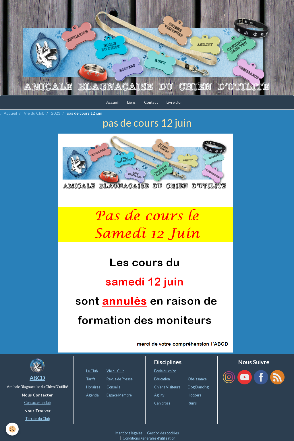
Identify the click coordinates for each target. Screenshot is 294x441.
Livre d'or (174, 102)
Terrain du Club (37, 419)
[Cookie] (12, 429)
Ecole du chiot (165, 371)
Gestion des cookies (163, 433)
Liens (131, 102)
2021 (55, 113)
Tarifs (90, 379)
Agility (159, 395)
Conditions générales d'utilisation (149, 438)
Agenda (92, 395)
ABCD (37, 377)
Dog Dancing (198, 387)
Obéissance (197, 379)
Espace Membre (119, 395)
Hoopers (194, 395)
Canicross (162, 403)
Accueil (112, 102)
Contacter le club (37, 402)
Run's (192, 403)
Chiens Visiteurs (167, 387)
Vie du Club (34, 113)
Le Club (92, 371)
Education (162, 379)
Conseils (113, 387)
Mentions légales (128, 433)
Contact (151, 102)
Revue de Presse (120, 379)
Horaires (93, 387)
